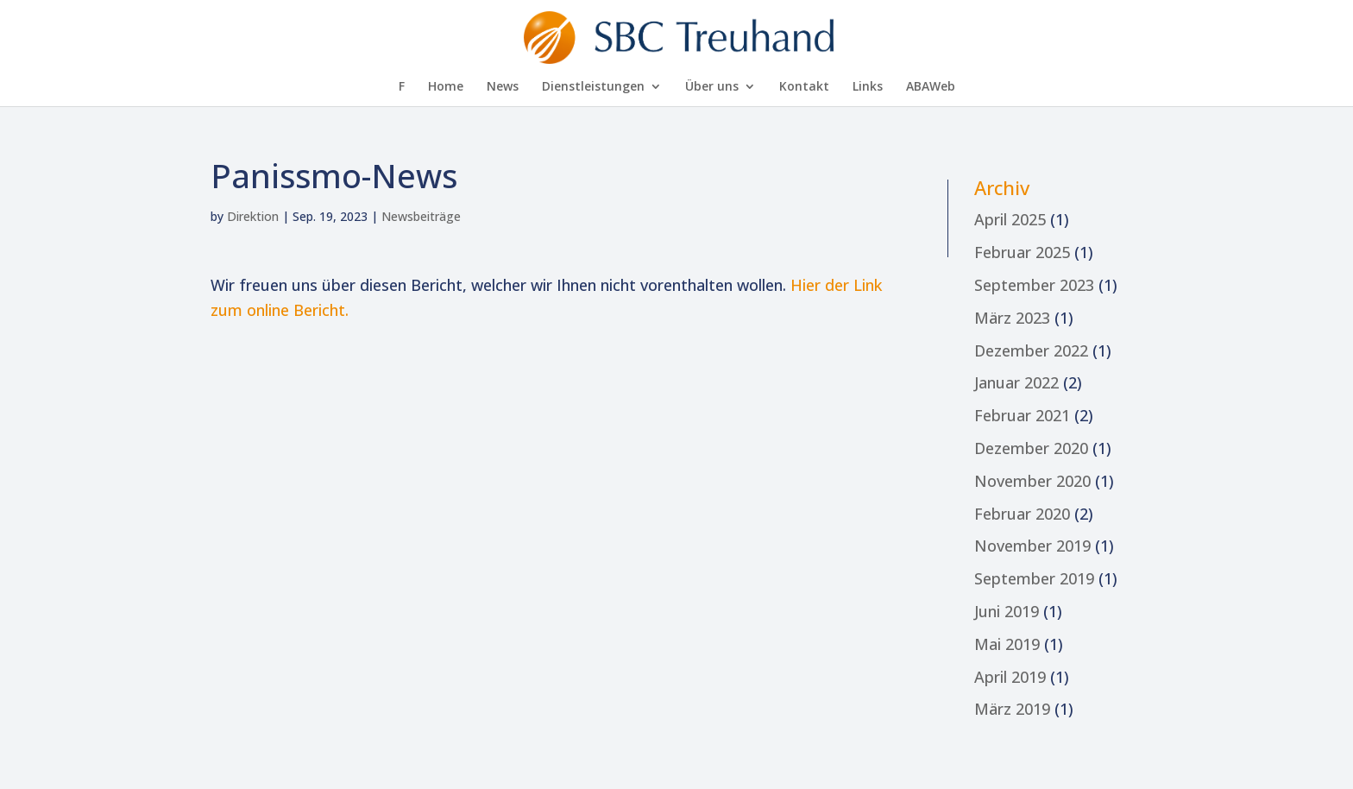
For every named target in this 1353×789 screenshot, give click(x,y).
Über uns (712, 87)
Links (868, 87)
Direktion (253, 216)
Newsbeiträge (421, 216)
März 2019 (1012, 708)
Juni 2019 (1006, 611)
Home (445, 87)
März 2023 (1012, 317)
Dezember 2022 (1031, 350)
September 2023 (1034, 285)
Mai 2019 (1007, 644)
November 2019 (1032, 545)
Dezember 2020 (1031, 448)
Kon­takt (804, 87)
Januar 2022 (1016, 382)
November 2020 (1032, 480)
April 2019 (1010, 676)
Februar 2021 (1022, 415)
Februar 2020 (1022, 513)
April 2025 (1010, 219)
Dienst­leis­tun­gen (593, 87)
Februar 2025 (1022, 252)
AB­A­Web (930, 87)
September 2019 (1034, 578)
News (503, 87)
